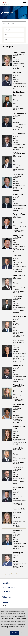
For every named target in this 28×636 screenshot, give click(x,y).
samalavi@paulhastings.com (19, 84)
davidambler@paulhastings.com (19, 186)
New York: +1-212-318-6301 (18, 109)
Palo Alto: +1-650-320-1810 (18, 189)
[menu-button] (24, 3)
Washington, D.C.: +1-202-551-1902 (18, 504)
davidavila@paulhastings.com (19, 308)
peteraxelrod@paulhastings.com (19, 329)
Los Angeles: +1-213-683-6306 (19, 357)
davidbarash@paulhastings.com (19, 479)
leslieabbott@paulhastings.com (19, 64)
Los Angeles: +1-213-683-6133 (19, 443)
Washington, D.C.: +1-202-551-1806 (18, 270)
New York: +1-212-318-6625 (18, 311)
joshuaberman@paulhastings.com (19, 563)
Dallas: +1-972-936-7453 (19, 169)
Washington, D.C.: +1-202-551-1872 (18, 231)
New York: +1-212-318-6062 (18, 567)
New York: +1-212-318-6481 (18, 482)
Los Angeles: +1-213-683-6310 (19, 67)
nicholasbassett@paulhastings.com (19, 500)
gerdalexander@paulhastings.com (19, 105)
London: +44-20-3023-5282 (18, 380)
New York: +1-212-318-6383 (18, 148)
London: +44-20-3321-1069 (18, 128)
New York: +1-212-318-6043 (18, 462)
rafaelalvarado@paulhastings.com (19, 166)
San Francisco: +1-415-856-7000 (18, 360)
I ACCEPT (14, 632)
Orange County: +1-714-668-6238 (19, 525)
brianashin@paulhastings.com (19, 267)
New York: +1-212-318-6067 (18, 333)
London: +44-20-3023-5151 (18, 421)
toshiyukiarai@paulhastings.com (19, 247)
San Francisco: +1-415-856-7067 (18, 336)
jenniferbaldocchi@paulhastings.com (19, 440)
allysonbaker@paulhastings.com (19, 396)
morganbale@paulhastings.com (19, 459)
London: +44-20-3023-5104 (18, 209)
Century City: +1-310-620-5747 (19, 87)
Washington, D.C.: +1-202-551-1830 (18, 400)
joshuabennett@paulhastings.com (19, 544)
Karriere (4, 605)
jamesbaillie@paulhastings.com (19, 377)
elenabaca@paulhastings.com (19, 354)
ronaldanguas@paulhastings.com (19, 227)
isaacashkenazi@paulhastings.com (19, 288)
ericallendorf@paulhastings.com (19, 145)
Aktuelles (4, 607)
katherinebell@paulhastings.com (19, 522)
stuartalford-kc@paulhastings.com (19, 125)
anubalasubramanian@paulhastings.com (19, 418)
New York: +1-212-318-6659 (18, 547)
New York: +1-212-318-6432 (18, 291)
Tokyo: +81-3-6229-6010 (19, 250)
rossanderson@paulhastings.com (19, 206)
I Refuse (23, 632)
